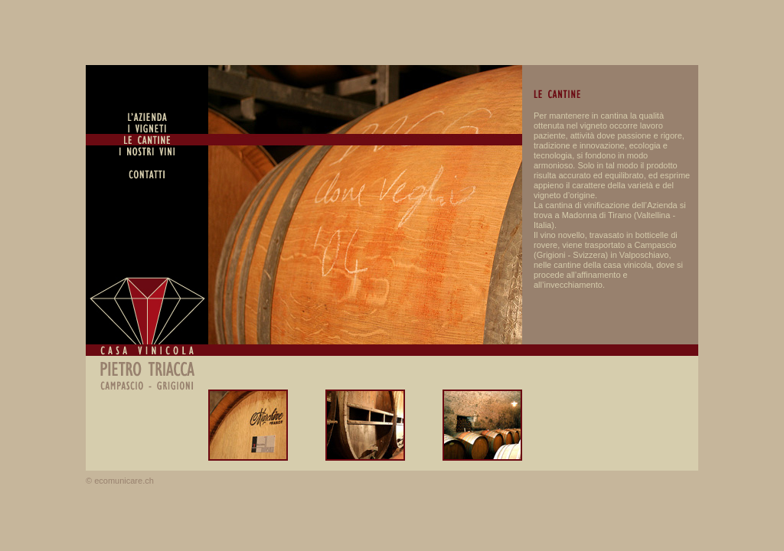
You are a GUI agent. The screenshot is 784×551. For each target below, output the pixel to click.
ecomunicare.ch (124, 480)
